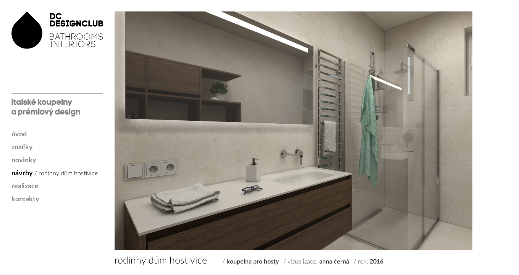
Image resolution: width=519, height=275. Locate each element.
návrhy (22, 173)
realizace (25, 186)
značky (22, 147)
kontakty (25, 199)
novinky (23, 160)
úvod (19, 134)
